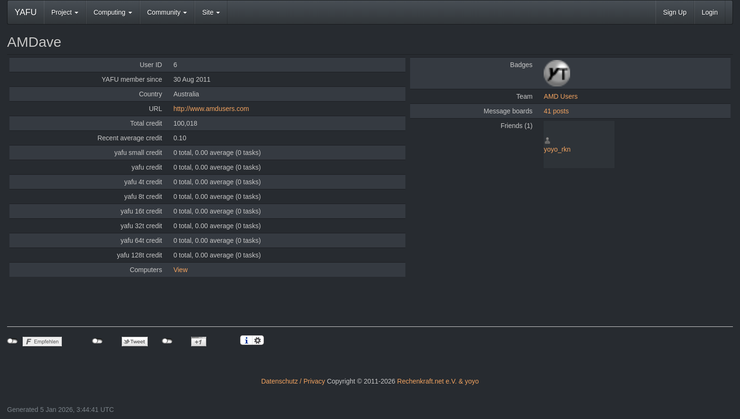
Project (64, 12)
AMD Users (561, 96)
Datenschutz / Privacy (293, 381)
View (180, 270)
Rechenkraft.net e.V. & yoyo (438, 381)
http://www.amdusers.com (211, 108)
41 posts (556, 111)
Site (211, 12)
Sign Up (675, 12)
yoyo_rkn (557, 149)
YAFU (26, 12)
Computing (112, 12)
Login (710, 12)
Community (167, 12)
